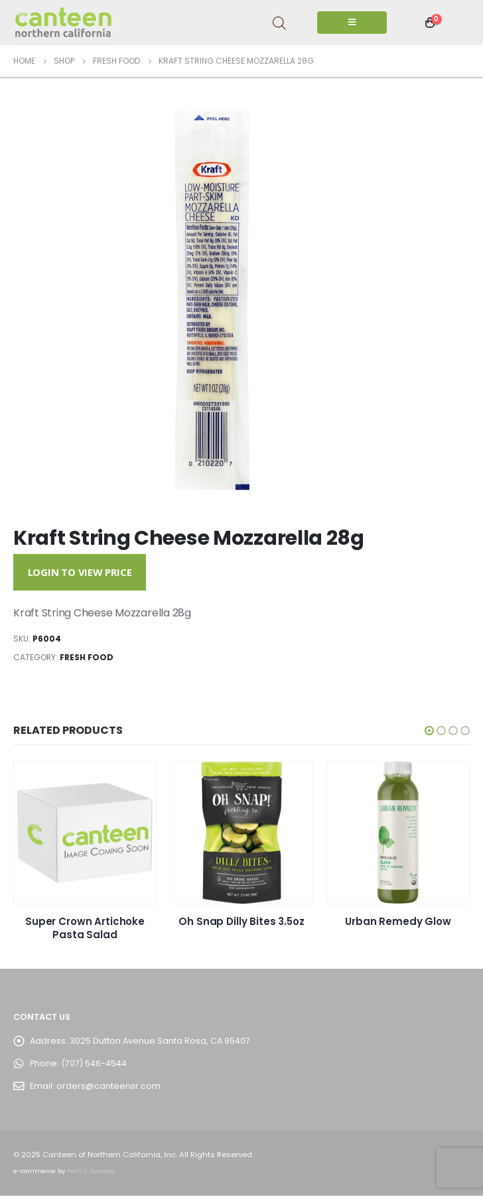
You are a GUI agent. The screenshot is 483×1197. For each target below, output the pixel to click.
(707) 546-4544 (94, 1064)
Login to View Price (80, 572)
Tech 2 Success (90, 1172)
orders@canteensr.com (108, 1087)
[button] (429, 731)
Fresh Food (86, 657)
